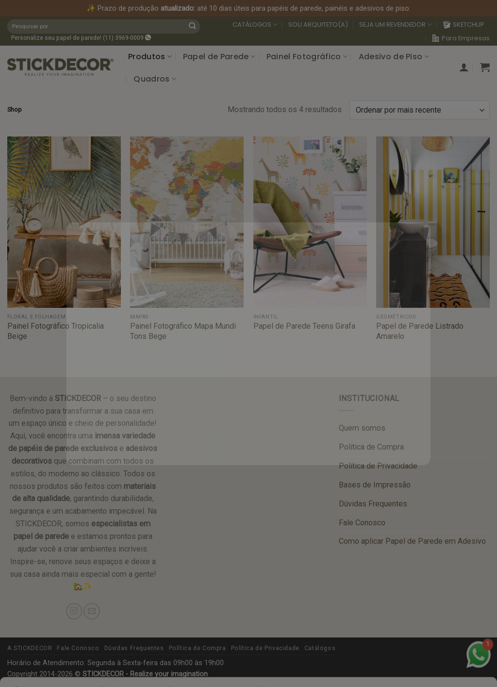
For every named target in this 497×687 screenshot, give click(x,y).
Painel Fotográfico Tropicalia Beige (55, 331)
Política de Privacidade (378, 465)
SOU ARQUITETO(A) (318, 24)
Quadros (154, 78)
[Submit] (192, 26)
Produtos (150, 56)
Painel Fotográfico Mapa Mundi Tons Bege (183, 331)
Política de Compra (371, 447)
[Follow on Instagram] (74, 611)
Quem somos (362, 428)
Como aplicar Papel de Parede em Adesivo (412, 541)
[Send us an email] (91, 611)
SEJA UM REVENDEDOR (395, 25)
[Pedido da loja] (419, 110)
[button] (464, 67)
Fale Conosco (362, 522)
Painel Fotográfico (307, 56)
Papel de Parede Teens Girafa (304, 326)
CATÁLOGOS (255, 25)
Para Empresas (461, 38)
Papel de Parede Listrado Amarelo (420, 331)
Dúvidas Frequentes (373, 503)
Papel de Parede (219, 56)
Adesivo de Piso (394, 56)
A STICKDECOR (29, 648)
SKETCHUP (463, 24)
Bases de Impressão (375, 484)
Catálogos (320, 648)
